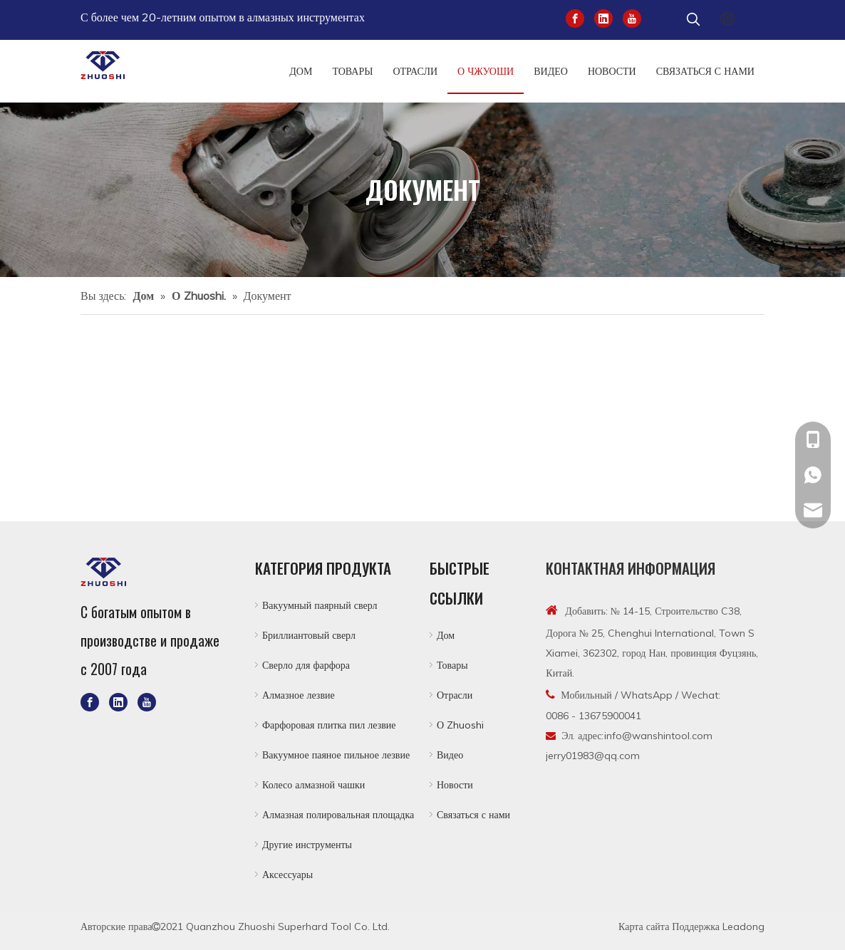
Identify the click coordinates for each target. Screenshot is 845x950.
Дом (446, 635)
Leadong (743, 926)
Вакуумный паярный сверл (320, 605)
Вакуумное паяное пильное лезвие (336, 754)
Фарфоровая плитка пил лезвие (329, 725)
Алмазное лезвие (298, 695)
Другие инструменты (307, 844)
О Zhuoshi (460, 725)
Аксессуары (287, 874)
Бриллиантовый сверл (309, 635)
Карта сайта (643, 926)
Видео (450, 754)
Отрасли (454, 695)
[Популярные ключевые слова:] (693, 20)
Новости (455, 784)
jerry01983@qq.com (593, 755)
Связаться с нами (473, 814)
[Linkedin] (603, 17)
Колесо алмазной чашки (313, 784)
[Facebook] (575, 17)
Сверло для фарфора (306, 665)
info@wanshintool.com (658, 735)
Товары (452, 665)
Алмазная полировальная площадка (338, 814)
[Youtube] (632, 17)
